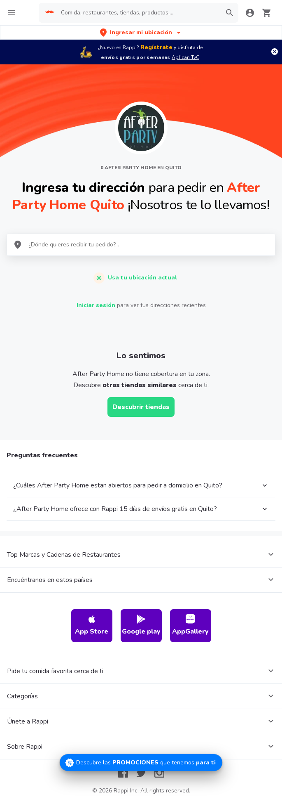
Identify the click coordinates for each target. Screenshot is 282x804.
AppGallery (190, 625)
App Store (91, 625)
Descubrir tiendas (141, 406)
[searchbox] (138, 13)
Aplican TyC (185, 57)
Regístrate (156, 47)
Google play (141, 625)
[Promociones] (141, 762)
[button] (141, 32)
